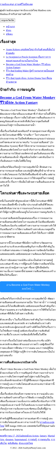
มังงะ (8, 30)
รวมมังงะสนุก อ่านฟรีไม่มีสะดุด (16, 4)
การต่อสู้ (32, 439)
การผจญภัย (44, 439)
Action (35, 435)
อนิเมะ (9, 34)
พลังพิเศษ (13, 443)
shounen (9, 439)
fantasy (43, 435)
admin (24, 435)
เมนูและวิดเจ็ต (7, 20)
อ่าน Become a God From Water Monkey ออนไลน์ (28, 287)
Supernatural (20, 439)
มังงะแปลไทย (26, 443)
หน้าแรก (10, 26)
